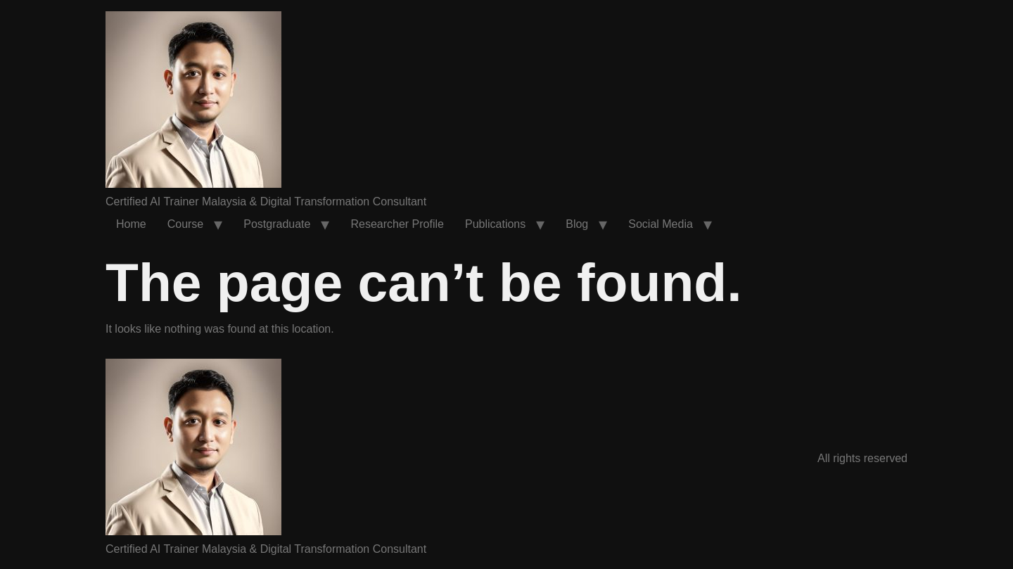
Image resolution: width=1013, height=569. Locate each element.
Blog (577, 224)
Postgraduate (276, 224)
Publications (495, 224)
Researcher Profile (397, 224)
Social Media (660, 224)
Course (185, 224)
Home (131, 224)
